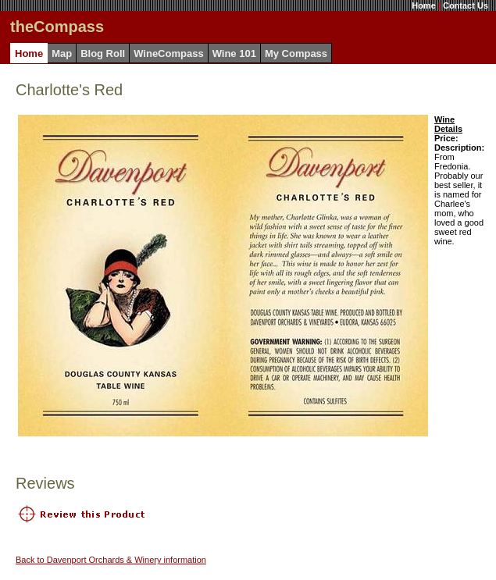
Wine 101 (234, 53)
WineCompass (168, 53)
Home (424, 5)
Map (62, 53)
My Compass (296, 53)
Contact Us (465, 5)
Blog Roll (102, 53)
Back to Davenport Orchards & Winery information (111, 559)
